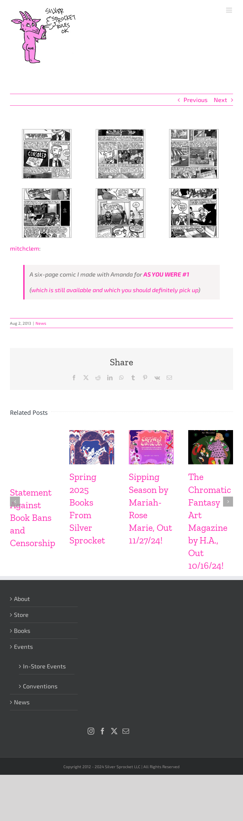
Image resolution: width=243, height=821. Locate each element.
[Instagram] (91, 731)
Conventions (40, 686)
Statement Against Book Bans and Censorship (32, 517)
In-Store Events (44, 666)
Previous (195, 99)
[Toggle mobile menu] (229, 10)
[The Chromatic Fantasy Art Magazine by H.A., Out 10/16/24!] (210, 433)
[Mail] (125, 731)
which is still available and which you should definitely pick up (114, 289)
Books (22, 630)
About (22, 598)
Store (21, 614)
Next (220, 99)
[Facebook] (102, 731)
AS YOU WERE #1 (166, 274)
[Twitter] (114, 731)
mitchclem (24, 248)
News (41, 323)
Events (23, 646)
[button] (15, 502)
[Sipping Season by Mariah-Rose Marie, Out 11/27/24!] (151, 433)
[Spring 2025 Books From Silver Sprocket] (91, 433)
